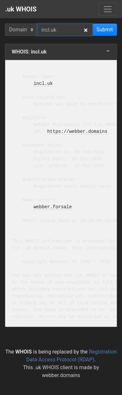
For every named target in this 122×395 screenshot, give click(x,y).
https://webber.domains (77, 132)
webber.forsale (53, 207)
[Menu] (108, 9)
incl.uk (43, 84)
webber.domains (61, 375)
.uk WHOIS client (53, 367)
